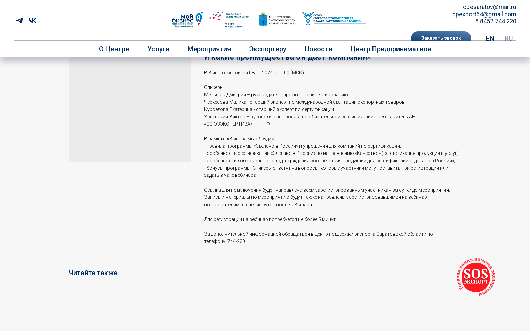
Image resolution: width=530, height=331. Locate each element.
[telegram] (19, 20)
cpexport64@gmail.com (484, 14)
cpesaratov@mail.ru (489, 6)
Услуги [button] (158, 49)
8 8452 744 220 (495, 21)
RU (509, 38)
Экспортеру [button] (267, 49)
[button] (441, 38)
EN (490, 38)
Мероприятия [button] (209, 49)
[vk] (32, 20)
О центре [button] (114, 49)
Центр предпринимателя (391, 49)
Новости (318, 49)
